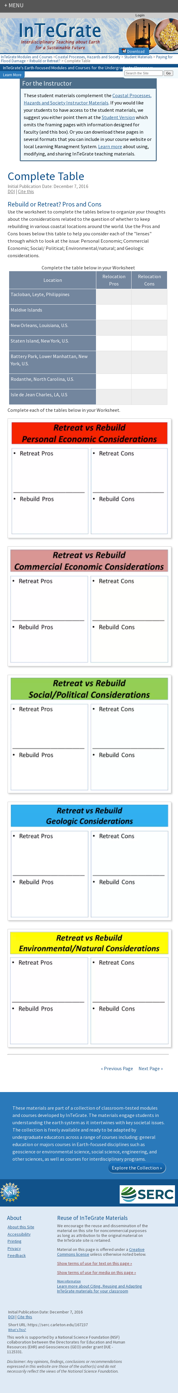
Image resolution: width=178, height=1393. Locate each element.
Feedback (17, 1255)
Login (140, 15)
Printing (15, 1241)
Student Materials (138, 56)
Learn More (12, 74)
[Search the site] (144, 73)
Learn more (110, 146)
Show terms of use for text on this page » (94, 1263)
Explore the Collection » (137, 1168)
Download (133, 51)
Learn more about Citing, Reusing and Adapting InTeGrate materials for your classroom (99, 1288)
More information (69, 1281)
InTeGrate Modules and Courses (26, 56)
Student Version (118, 117)
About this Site (21, 1227)
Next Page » (150, 1068)
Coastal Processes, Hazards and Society (87, 56)
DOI (11, 191)
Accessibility (19, 1234)
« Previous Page (117, 1068)
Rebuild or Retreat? (44, 60)
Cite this (26, 191)
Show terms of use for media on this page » (96, 1272)
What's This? (17, 1330)
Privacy (14, 1248)
